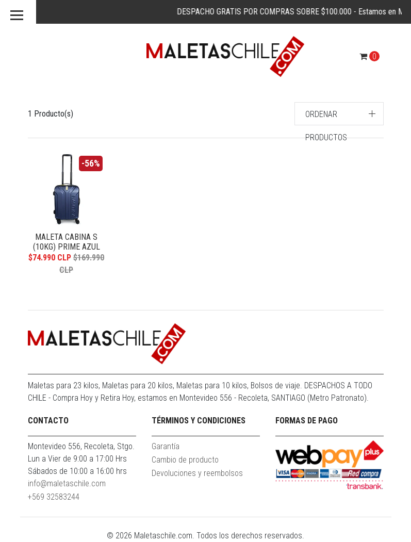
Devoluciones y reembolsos (197, 473)
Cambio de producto (185, 460)
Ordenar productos (326, 125)
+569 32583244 (53, 497)
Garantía (165, 446)
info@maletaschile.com (67, 483)
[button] (339, 113)
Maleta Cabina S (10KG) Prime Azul (66, 242)
